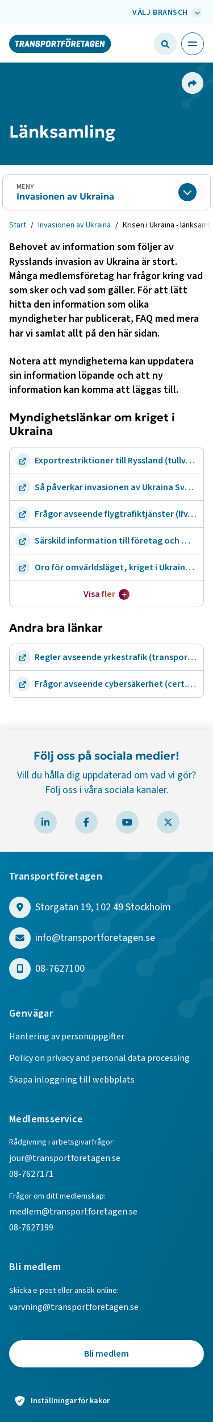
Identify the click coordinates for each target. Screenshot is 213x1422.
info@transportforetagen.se (95, 938)
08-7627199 (32, 1227)
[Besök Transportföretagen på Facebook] (86, 822)
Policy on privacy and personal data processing (99, 1058)
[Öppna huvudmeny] (192, 43)
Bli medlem (106, 1354)
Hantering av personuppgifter (66, 1036)
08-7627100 (60, 969)
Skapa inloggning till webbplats (72, 1079)
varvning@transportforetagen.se (74, 1307)
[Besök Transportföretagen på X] (168, 822)
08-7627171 (31, 1174)
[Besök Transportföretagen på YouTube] (127, 822)
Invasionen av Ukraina (65, 196)
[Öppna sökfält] (165, 43)
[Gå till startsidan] (60, 43)
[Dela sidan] (192, 83)
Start (17, 225)
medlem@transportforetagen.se (73, 1211)
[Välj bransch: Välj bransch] (166, 12)
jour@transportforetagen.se (64, 1158)
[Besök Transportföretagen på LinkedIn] (45, 822)
